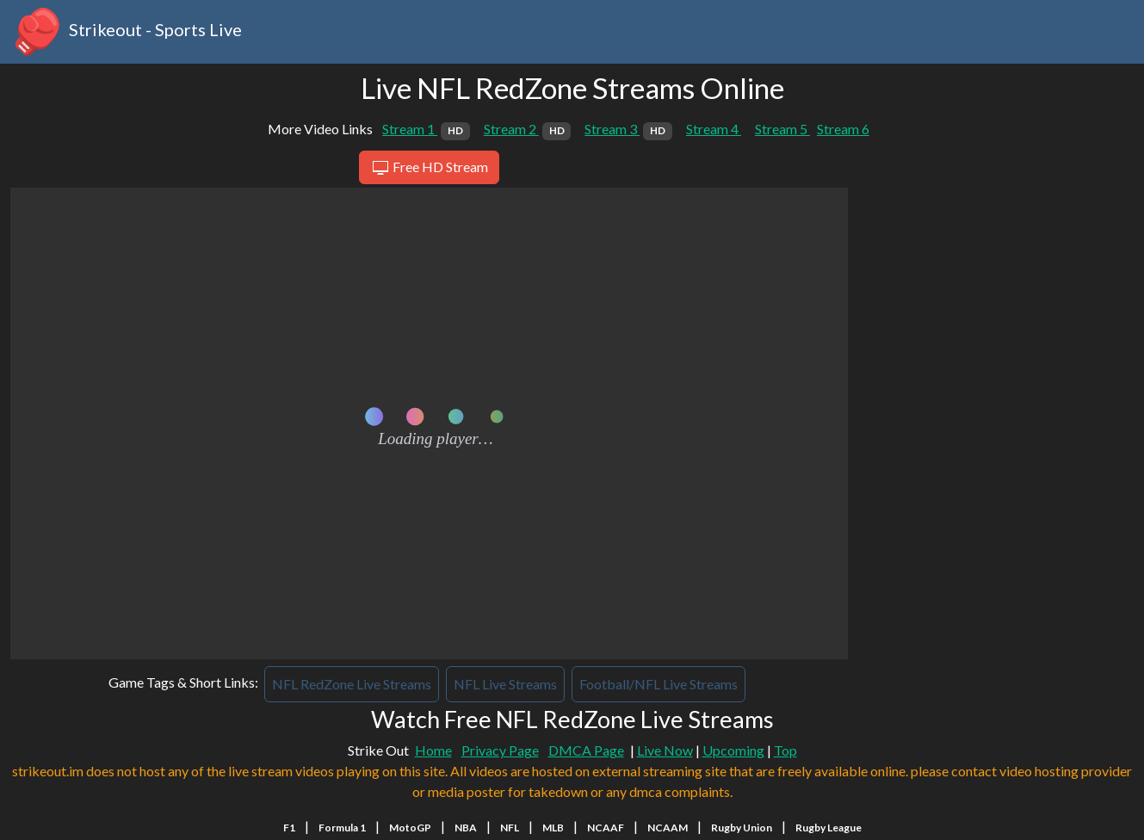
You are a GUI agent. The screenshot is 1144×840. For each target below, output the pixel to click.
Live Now (665, 750)
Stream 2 (528, 128)
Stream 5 (782, 128)
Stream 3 (628, 128)
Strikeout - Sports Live (126, 31)
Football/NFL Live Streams (658, 684)
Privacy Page (500, 750)
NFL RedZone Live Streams (351, 684)
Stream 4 (713, 128)
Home (433, 750)
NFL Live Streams (505, 684)
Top (785, 750)
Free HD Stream (429, 168)
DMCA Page (586, 750)
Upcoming (733, 750)
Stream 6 (843, 128)
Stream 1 (426, 128)
